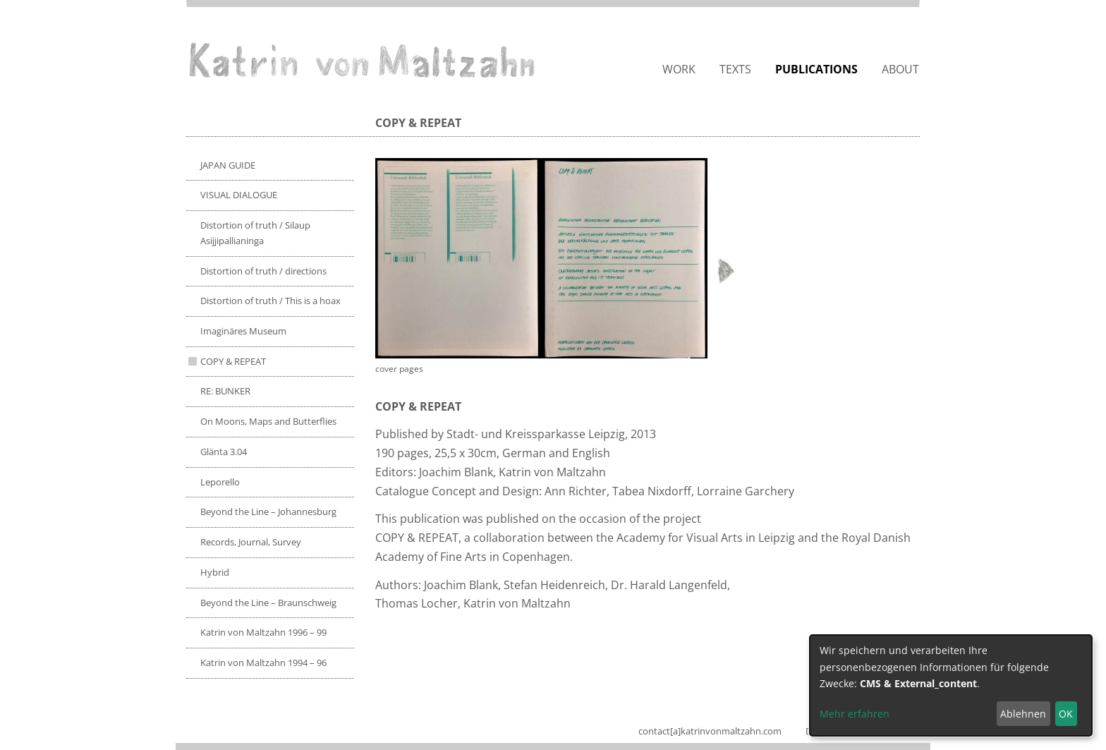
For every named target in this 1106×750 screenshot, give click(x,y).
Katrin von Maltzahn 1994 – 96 (263, 662)
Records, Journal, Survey (250, 542)
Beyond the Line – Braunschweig (268, 602)
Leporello (220, 482)
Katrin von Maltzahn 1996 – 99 (263, 632)
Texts (735, 69)
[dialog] (951, 685)
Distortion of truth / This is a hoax (270, 300)
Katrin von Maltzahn (362, 59)
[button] (559, 258)
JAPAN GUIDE (227, 165)
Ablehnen (1023, 713)
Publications (816, 69)
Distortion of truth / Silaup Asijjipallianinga (255, 233)
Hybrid (214, 572)
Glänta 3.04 (223, 451)
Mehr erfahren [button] (854, 713)
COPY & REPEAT (233, 361)
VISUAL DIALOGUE (238, 194)
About (900, 69)
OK (1066, 713)
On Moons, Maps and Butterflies (268, 421)
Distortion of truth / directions (263, 271)
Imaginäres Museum (243, 331)
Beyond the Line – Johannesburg (268, 511)
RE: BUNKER (225, 391)
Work (678, 69)
